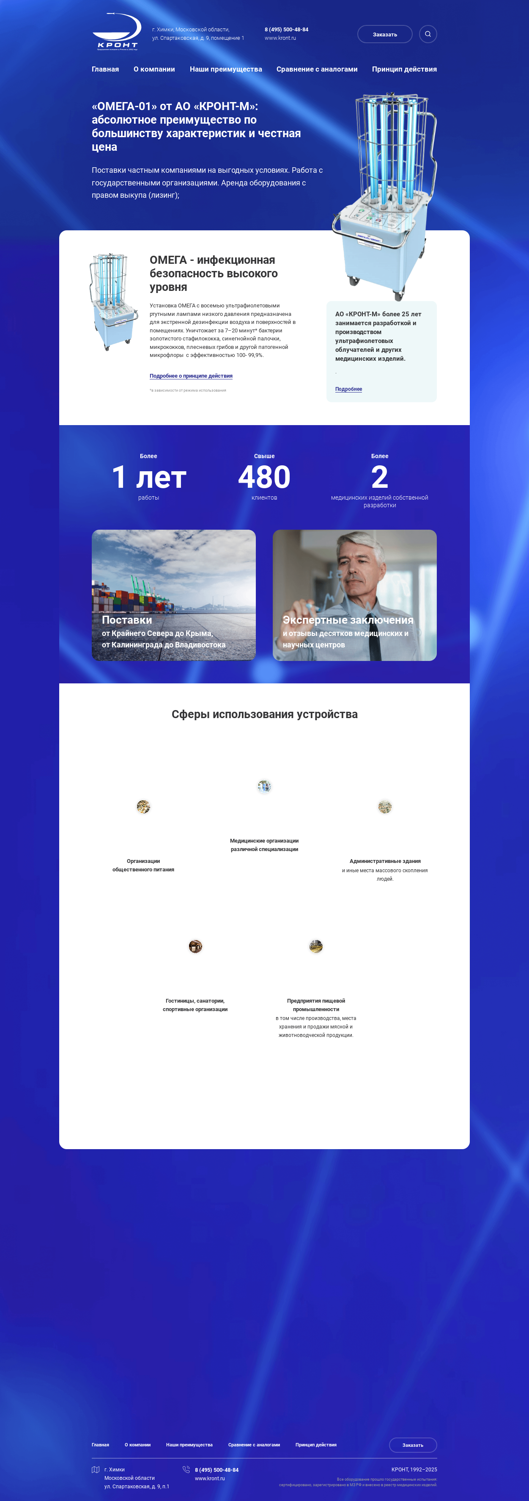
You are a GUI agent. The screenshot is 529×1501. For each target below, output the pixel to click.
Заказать (385, 34)
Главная (105, 69)
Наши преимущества (226, 69)
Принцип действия (404, 69)
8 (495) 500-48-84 (286, 29)
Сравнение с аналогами (317, 69)
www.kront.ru (280, 38)
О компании (154, 69)
